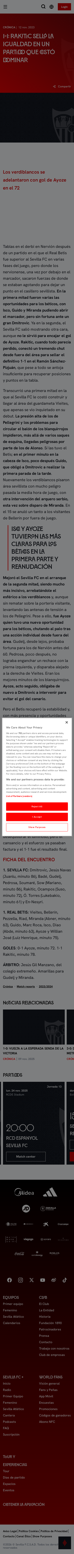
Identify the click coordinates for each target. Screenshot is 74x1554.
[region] (37, 777)
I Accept (37, 816)
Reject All (37, 806)
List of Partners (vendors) (19, 796)
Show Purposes (36, 827)
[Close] (66, 722)
